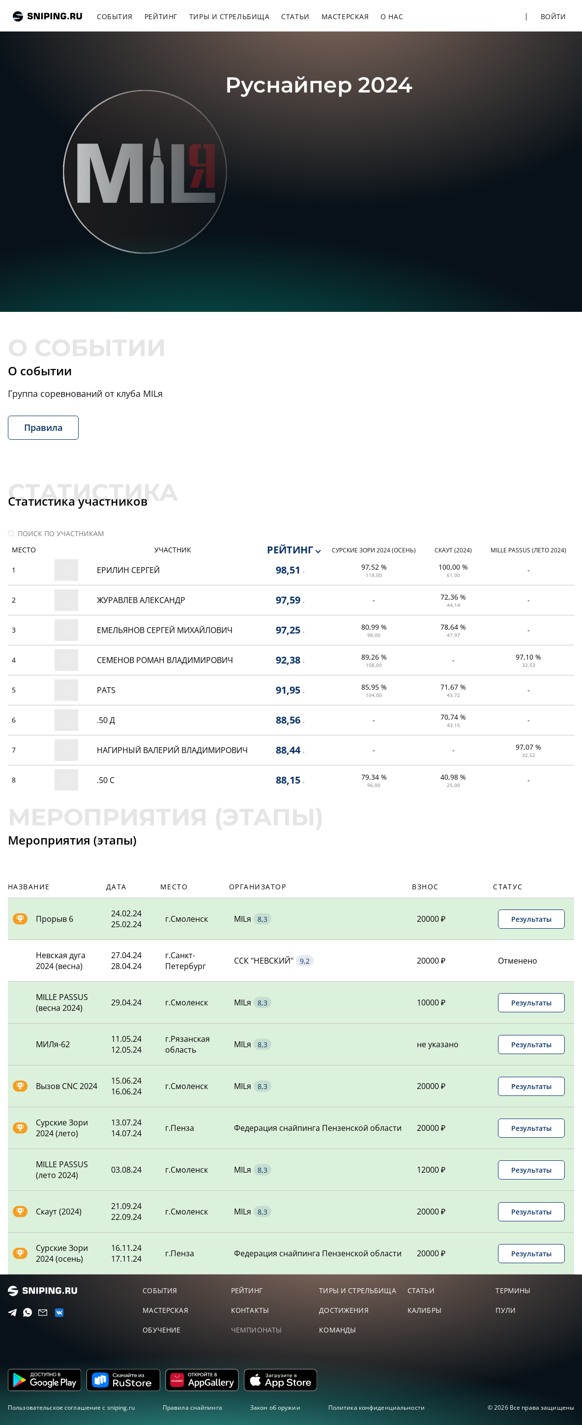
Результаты (531, 919)
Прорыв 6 (54, 918)
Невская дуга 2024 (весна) (61, 960)
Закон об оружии (275, 1407)
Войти (553, 16)
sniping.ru (47, 16)
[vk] (56, 1312)
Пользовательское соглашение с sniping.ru (71, 1407)
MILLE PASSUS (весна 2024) (62, 1002)
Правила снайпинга (192, 1407)
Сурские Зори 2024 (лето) (62, 1128)
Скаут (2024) (59, 1211)
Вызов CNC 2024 (66, 1086)
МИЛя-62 (53, 1044)
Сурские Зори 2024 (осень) (62, 1253)
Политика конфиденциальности (376, 1407)
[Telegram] (10, 1312)
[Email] (40, 1312)
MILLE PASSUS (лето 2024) (62, 1170)
